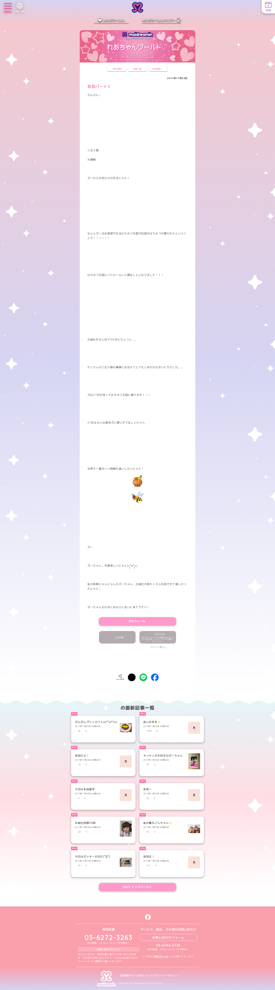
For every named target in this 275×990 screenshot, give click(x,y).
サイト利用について (141, 975)
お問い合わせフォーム (168, 937)
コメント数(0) (158, 647)
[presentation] (137, 660)
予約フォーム (161, 956)
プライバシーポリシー (166, 975)
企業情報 (124, 975)
